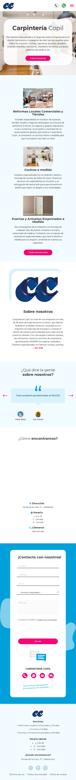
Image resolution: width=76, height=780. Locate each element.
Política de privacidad (37, 774)
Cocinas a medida (39, 729)
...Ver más (38, 347)
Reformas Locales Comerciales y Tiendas (38, 725)
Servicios (38, 721)
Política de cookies (58, 774)
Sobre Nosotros (38, 58)
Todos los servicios (38, 252)
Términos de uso (16, 774)
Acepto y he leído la (38, 620)
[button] (35, 72)
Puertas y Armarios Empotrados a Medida (39, 732)
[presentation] (37, 629)
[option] (38, 395)
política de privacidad (47, 619)
